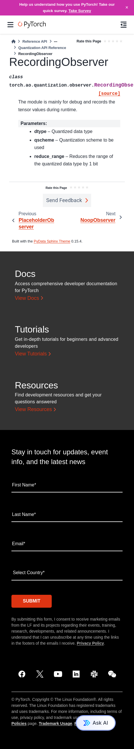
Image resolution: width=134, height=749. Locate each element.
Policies (19, 723)
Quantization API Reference (42, 48)
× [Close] (126, 7)
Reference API (34, 41)
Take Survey (80, 11)
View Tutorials (31, 354)
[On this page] (123, 25)
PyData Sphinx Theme (52, 241)
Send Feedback (64, 200)
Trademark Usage (55, 723)
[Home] (13, 41)
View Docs (27, 298)
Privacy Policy (90, 643)
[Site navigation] (10, 25)
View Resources (33, 409)
